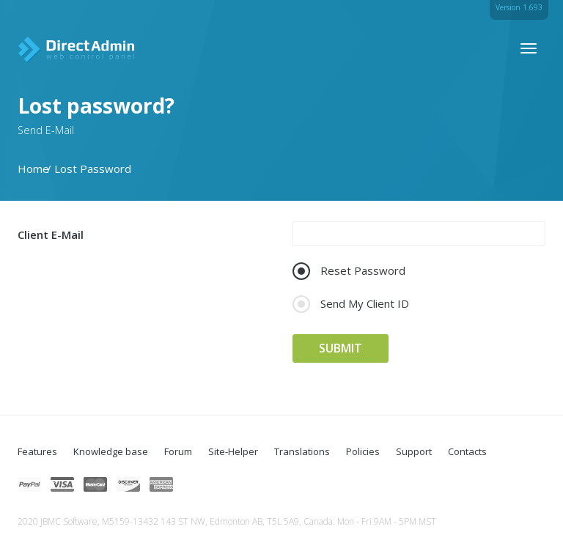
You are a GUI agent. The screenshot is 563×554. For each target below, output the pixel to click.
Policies (363, 451)
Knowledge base (110, 451)
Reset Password (348, 270)
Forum (178, 451)
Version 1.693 (519, 7)
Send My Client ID (350, 303)
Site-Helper (233, 451)
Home (33, 168)
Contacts (467, 451)
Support (414, 451)
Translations (302, 451)
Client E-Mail (51, 234)
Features (37, 451)
